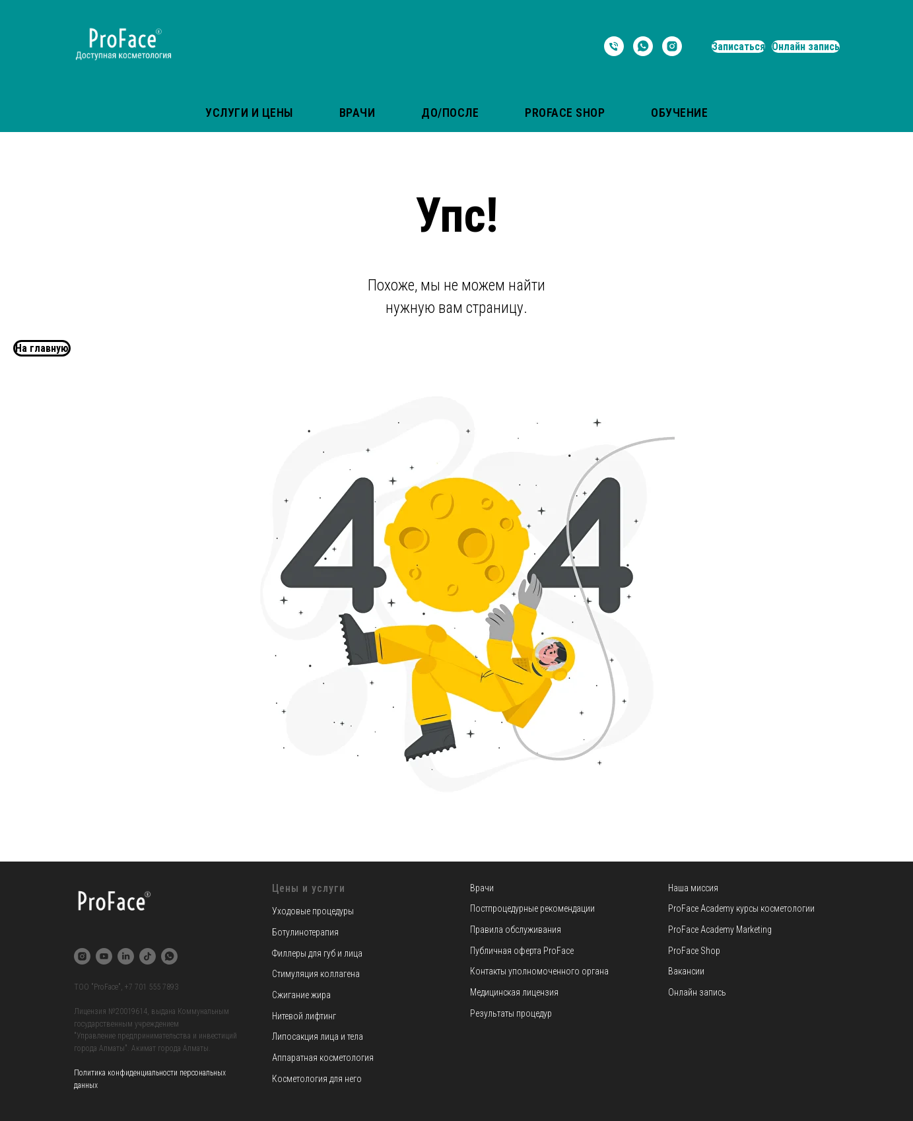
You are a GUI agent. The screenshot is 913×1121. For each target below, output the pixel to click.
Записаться (738, 46)
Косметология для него (317, 1078)
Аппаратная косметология (323, 1057)
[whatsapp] (643, 46)
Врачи (357, 112)
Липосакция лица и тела (317, 1036)
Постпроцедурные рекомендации (532, 908)
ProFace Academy (702, 908)
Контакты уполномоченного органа (539, 971)
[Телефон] (614, 46)
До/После (450, 112)
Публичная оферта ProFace (522, 950)
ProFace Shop (565, 112)
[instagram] (672, 46)
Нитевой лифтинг (304, 1016)
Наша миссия (693, 888)
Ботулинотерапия (305, 932)
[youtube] (104, 956)
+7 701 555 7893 (151, 987)
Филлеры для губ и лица (317, 953)
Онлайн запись (806, 46)
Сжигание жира (301, 995)
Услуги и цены (249, 112)
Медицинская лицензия (514, 992)
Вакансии (686, 971)
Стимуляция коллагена (316, 973)
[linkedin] (126, 956)
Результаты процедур (511, 1013)
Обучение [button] (679, 112)
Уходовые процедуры (313, 911)
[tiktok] (147, 956)
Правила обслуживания (515, 929)
